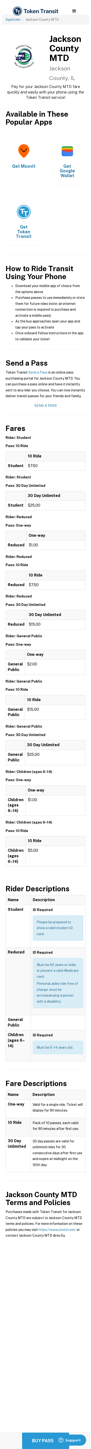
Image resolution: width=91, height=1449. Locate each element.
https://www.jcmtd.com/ (57, 1230)
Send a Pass (38, 372)
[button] (74, 11)
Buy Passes (45, 1440)
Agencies (13, 19)
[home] (35, 11)
